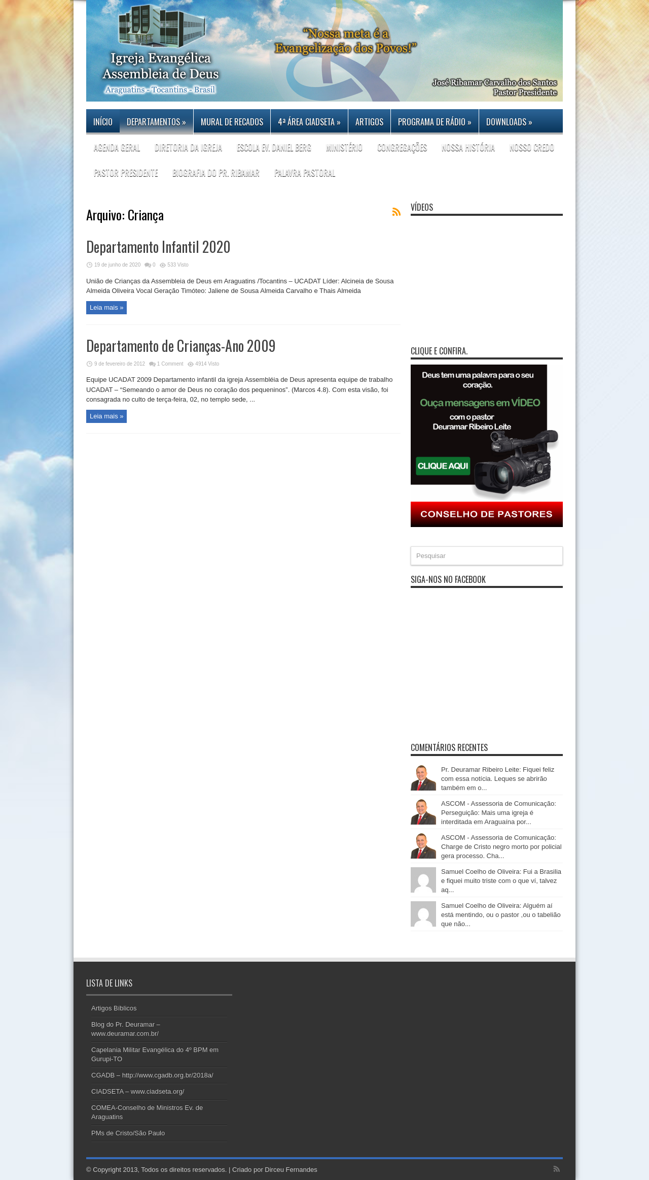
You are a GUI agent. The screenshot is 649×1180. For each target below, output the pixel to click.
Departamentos (156, 122)
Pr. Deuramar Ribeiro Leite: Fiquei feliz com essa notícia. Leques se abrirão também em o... (497, 779)
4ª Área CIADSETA (309, 122)
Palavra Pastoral (304, 173)
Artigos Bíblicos (114, 1008)
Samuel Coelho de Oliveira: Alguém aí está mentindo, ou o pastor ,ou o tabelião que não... (501, 915)
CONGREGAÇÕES (402, 147)
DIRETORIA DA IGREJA (188, 147)
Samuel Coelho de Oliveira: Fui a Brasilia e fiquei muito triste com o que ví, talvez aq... (501, 881)
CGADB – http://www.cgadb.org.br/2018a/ (152, 1075)
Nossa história (468, 147)
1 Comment (170, 364)
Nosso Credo (532, 147)
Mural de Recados (232, 122)
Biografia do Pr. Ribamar (216, 173)
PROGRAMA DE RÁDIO (435, 122)
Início (103, 122)
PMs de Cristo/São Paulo (128, 1133)
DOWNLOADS (509, 122)
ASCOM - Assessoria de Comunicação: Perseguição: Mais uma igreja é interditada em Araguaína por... (498, 813)
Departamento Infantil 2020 (158, 246)
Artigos (369, 122)
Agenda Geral (117, 147)
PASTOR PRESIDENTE (126, 173)
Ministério (344, 147)
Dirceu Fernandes (291, 1169)
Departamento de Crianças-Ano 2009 (181, 345)
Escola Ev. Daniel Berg (274, 147)
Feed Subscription (396, 212)
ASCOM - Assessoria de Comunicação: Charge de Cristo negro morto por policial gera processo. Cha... (501, 847)
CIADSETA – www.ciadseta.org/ (137, 1091)
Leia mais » (106, 307)
